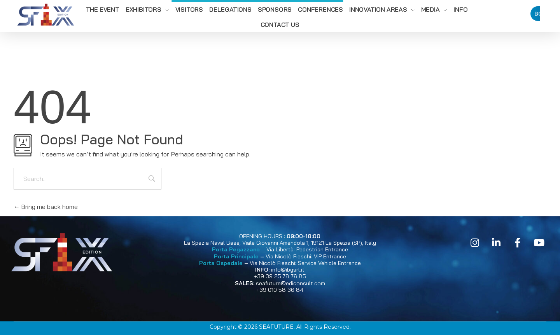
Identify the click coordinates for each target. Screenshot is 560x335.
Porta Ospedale (221, 263)
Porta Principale (236, 256)
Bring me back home (46, 206)
